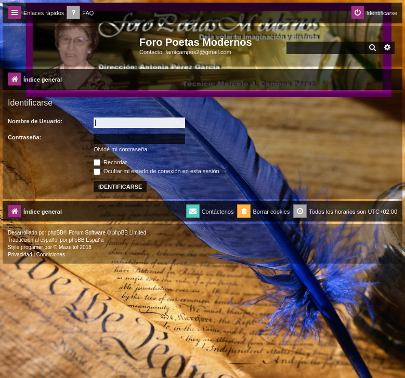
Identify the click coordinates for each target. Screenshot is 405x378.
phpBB (55, 233)
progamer (32, 247)
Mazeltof (69, 247)
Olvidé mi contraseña (120, 149)
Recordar (110, 162)
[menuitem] (80, 13)
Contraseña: (24, 137)
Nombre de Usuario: (35, 121)
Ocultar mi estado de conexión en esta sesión (156, 171)
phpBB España (86, 240)
